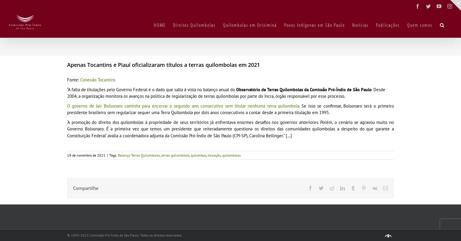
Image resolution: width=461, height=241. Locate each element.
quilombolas (231, 155)
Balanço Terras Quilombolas (139, 155)
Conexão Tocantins (97, 80)
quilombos (198, 155)
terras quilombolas (175, 155)
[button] (442, 24)
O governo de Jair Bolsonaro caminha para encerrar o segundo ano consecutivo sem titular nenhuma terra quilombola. (184, 106)
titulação (214, 155)
